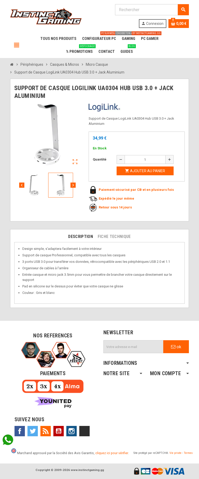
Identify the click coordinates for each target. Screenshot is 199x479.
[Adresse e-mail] (133, 346)
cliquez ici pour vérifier (111, 453)
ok (176, 346)
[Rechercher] (152, 9)
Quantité (99, 159)
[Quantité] (145, 159)
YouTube (58, 431)
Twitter (32, 431)
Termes (188, 453)
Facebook (20, 431)
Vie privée (175, 453)
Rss (45, 431)
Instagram (71, 431)
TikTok (84, 431)
